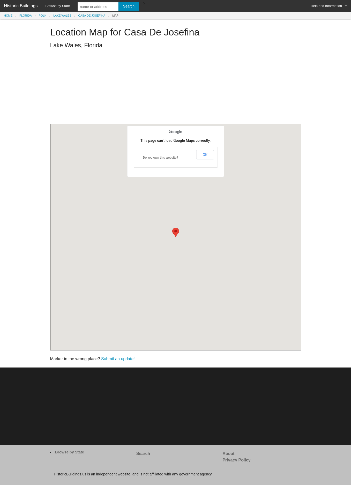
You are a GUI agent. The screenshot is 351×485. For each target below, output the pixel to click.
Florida (25, 15)
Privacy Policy (236, 460)
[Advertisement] (175, 88)
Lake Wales (62, 15)
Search (143, 453)
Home (8, 15)
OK (205, 155)
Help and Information (326, 6)
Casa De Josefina (92, 15)
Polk (42, 15)
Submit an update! (118, 359)
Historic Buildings (21, 5)
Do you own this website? (160, 157)
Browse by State (57, 6)
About (228, 453)
